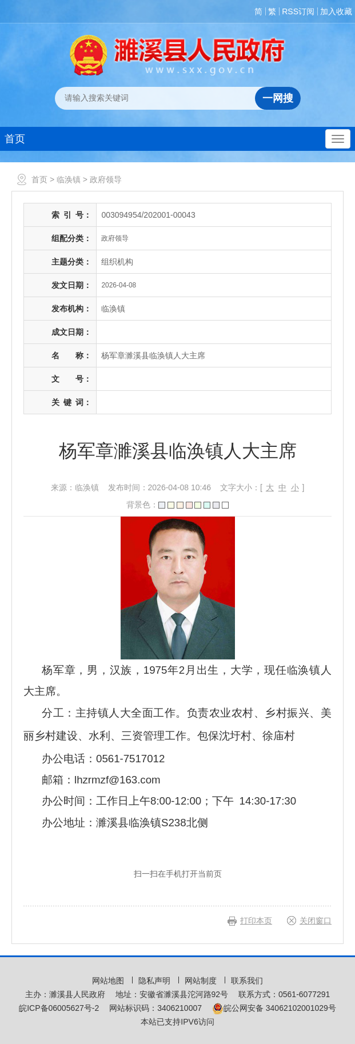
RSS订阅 (298, 11)
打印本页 (256, 920)
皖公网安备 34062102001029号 (274, 1008)
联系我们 (247, 980)
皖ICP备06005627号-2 (59, 1008)
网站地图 (109, 980)
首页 (15, 139)
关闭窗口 (316, 920)
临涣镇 (69, 179)
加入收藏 (336, 11)
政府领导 (106, 179)
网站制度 (202, 980)
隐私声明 (155, 980)
